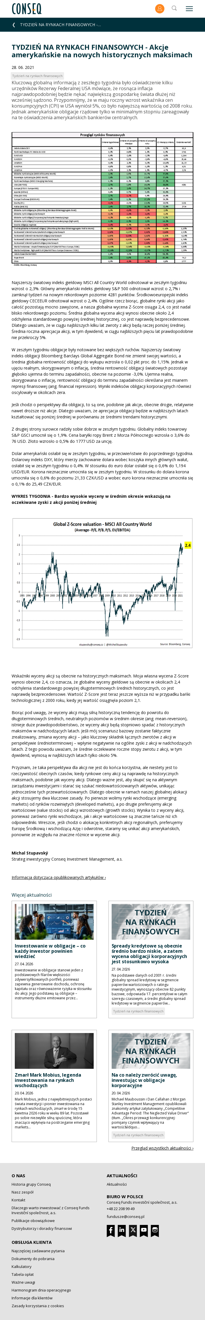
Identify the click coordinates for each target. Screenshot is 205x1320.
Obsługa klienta (32, 1242)
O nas (18, 1175)
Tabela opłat (23, 1274)
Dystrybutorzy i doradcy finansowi (42, 1228)
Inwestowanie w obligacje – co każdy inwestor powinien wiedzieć (50, 951)
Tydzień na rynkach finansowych (138, 1011)
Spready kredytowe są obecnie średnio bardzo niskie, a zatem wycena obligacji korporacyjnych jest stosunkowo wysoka (149, 954)
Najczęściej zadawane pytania (38, 1250)
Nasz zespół (22, 1192)
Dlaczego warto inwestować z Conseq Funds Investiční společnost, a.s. (51, 1210)
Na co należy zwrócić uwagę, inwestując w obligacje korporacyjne (144, 1080)
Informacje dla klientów (32, 1298)
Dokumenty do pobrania (33, 1258)
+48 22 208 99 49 (121, 1208)
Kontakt (18, 1200)
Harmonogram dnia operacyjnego (41, 1290)
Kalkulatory (22, 1266)
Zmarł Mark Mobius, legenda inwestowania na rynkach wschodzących (48, 1080)
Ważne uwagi (23, 1282)
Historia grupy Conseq (31, 1184)
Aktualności (122, 1175)
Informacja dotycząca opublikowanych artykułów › (59, 877)
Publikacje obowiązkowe (33, 1220)
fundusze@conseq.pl (125, 1216)
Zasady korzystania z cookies (38, 1305)
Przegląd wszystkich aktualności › (162, 1148)
